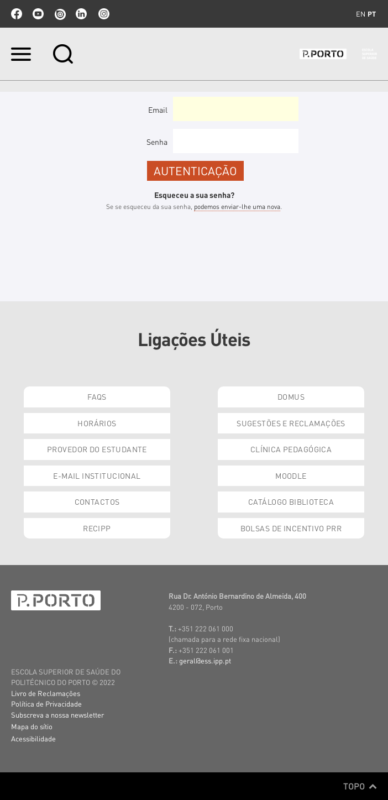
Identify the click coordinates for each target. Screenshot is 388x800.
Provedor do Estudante (97, 449)
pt (372, 13)
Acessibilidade (33, 738)
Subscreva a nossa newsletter (57, 714)
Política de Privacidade (46, 703)
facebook (16, 13)
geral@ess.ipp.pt (205, 660)
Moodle (291, 475)
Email (157, 109)
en (360, 13)
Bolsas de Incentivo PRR (291, 528)
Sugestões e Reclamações (291, 423)
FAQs (97, 396)
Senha (156, 142)
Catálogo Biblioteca (291, 501)
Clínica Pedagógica (291, 449)
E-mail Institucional (96, 475)
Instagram (102, 13)
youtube (38, 13)
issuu (59, 13)
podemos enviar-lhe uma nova (237, 206)
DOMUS (291, 396)
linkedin (81, 13)
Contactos (97, 501)
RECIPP (97, 528)
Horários (96, 423)
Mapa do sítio (32, 726)
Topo (360, 786)
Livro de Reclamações (45, 693)
